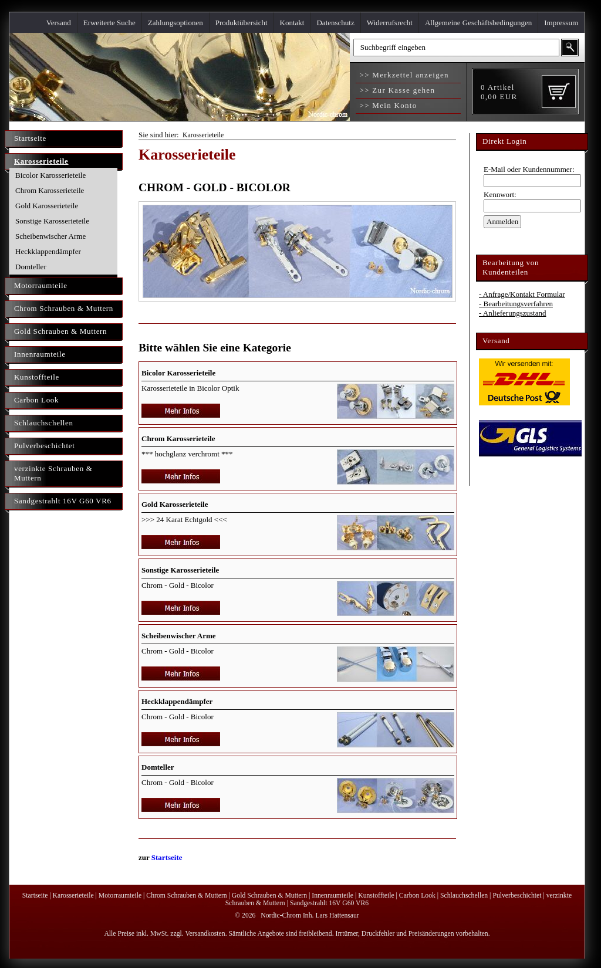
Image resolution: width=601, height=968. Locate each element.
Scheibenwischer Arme (50, 236)
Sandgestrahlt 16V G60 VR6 (63, 500)
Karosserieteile (41, 161)
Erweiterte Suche (109, 22)
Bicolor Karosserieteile (50, 175)
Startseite (30, 138)
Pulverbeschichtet (44, 445)
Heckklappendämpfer (48, 251)
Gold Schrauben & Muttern (60, 331)
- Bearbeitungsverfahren (516, 303)
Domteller (30, 266)
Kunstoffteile (36, 377)
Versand (58, 22)
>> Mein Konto (387, 105)
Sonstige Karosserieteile (52, 220)
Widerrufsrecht (390, 22)
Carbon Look (36, 399)
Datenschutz (335, 22)
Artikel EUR (499, 92)
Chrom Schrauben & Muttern (63, 308)
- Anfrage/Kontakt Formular (522, 294)
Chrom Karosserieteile (49, 190)
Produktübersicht (241, 22)
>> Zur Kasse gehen (396, 90)
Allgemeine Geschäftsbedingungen (478, 22)
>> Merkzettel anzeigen (403, 74)
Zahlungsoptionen (175, 22)
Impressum (561, 22)
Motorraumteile (40, 285)
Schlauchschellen (43, 422)
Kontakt (292, 22)
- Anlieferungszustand (512, 313)
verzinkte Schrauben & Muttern (53, 473)
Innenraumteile (40, 354)
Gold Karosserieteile (46, 205)
